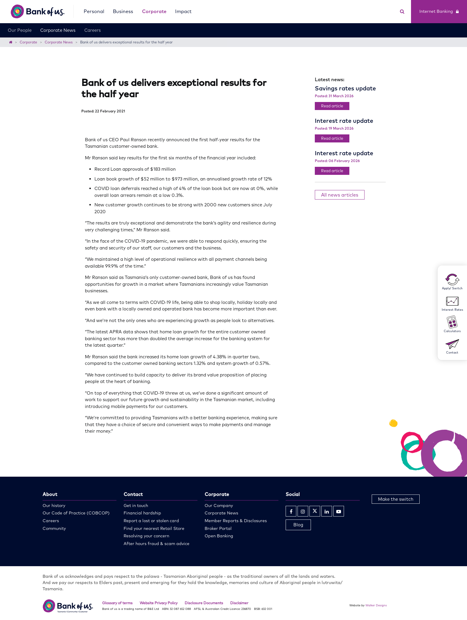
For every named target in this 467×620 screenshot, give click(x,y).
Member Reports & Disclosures (236, 520)
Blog (298, 525)
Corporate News (57, 30)
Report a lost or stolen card (151, 520)
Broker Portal (218, 528)
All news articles (339, 195)
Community (54, 528)
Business (123, 11)
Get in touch (136, 505)
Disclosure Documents (204, 603)
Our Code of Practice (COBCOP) (76, 513)
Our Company (219, 505)
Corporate (154, 11)
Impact (183, 11)
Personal (94, 11)
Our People (20, 30)
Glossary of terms (117, 603)
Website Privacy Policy (159, 603)
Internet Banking (439, 11)
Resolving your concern (146, 536)
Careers (92, 30)
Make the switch (395, 499)
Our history (54, 505)
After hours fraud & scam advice (156, 543)
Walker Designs (376, 605)
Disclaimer (239, 603)
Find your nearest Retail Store (154, 528)
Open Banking (219, 536)
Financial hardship (142, 513)
